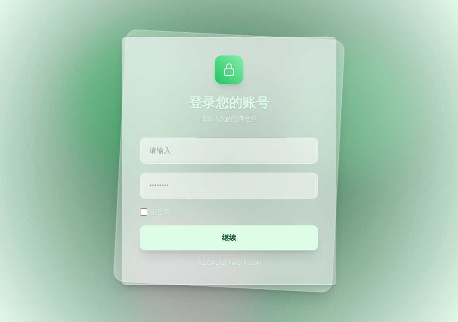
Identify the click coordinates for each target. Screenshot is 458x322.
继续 (229, 237)
